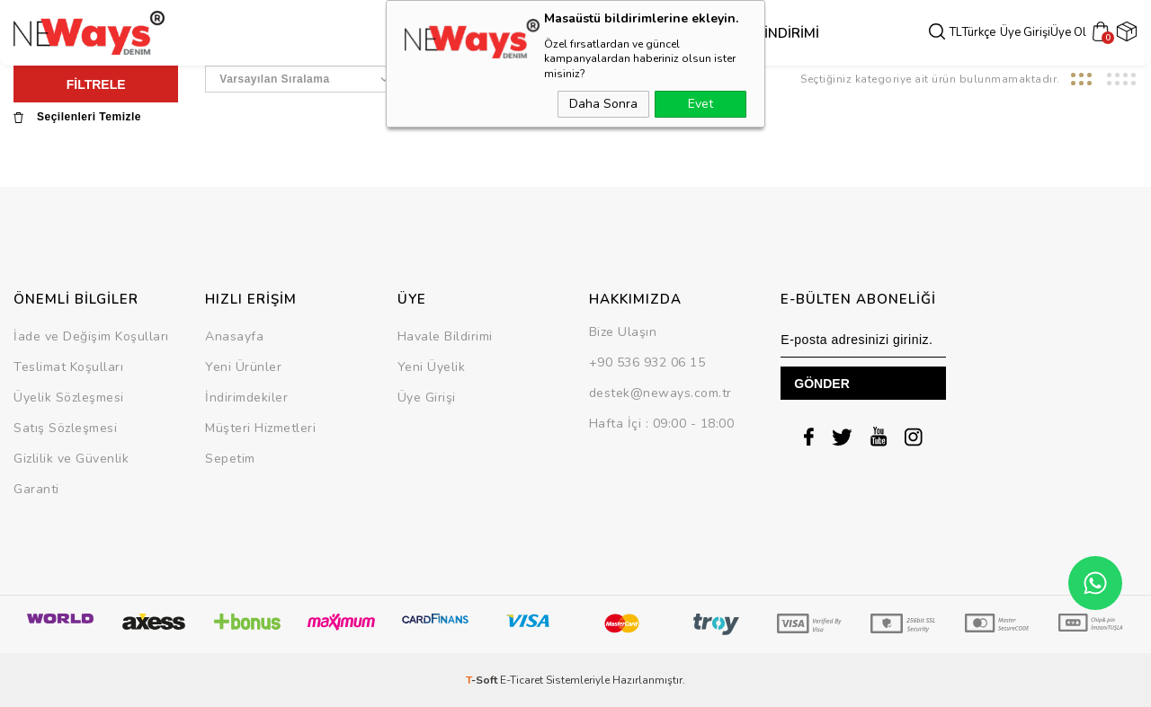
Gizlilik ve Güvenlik (71, 458)
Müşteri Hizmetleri (260, 428)
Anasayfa (234, 336)
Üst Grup (476, 33)
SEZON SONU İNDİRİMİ (703, 33)
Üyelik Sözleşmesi (68, 397)
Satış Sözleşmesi (65, 428)
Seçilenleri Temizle (77, 117)
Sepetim (230, 458)
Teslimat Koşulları (68, 367)
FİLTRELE (96, 84)
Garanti (36, 489)
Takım (604, 33)
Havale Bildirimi (445, 336)
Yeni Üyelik (431, 367)
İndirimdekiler (246, 397)
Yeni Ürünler (243, 367)
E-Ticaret (521, 680)
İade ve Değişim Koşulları (91, 336)
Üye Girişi (1028, 33)
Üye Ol (1071, 33)
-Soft (483, 680)
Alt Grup (546, 33)
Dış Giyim (406, 33)
